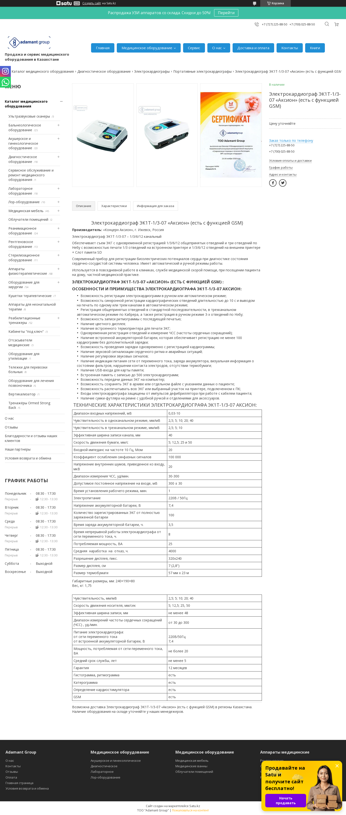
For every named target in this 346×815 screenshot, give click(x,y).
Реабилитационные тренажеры (24, 320)
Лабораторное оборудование (20, 191)
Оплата (11, 777)
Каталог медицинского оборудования (43, 71)
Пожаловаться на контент (190, 810)
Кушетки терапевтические (30, 295)
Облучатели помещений (28, 219)
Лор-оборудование (24, 202)
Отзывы (11, 427)
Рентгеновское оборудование (20, 244)
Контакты (289, 47)
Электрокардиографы (152, 71)
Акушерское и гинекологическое (116, 760)
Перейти (226, 12)
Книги (315, 47)
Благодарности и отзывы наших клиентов (31, 438)
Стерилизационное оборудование (24, 257)
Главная (103, 47)
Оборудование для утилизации (23, 356)
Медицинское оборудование (147, 47)
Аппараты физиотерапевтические (27, 271)
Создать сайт (91, 3)
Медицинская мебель (25, 210)
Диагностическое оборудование (104, 71)
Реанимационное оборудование (22, 230)
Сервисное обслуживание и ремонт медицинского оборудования (31, 175)
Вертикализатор (22, 394)
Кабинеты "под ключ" (26, 331)
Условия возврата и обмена (28, 458)
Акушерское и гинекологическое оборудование (23, 143)
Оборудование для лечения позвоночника (31, 383)
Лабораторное (102, 771)
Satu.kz (194, 806)
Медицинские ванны (191, 766)
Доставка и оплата (253, 47)
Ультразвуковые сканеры (29, 116)
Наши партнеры (18, 449)
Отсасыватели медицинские (20, 342)
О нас (217, 47)
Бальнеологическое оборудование (24, 127)
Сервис (194, 47)
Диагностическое (104, 766)
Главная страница (19, 783)
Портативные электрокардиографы (202, 71)
